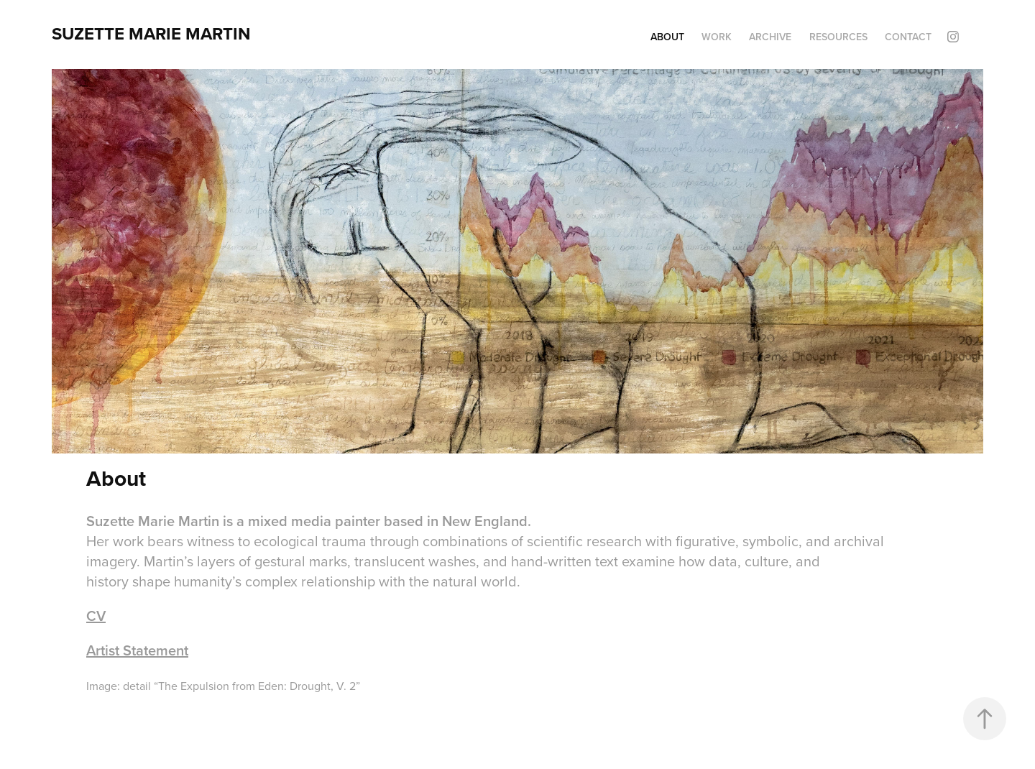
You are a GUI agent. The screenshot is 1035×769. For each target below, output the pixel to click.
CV (96, 615)
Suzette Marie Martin (151, 33)
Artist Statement (137, 650)
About (667, 36)
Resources (838, 36)
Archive (770, 36)
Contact (908, 36)
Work (717, 36)
